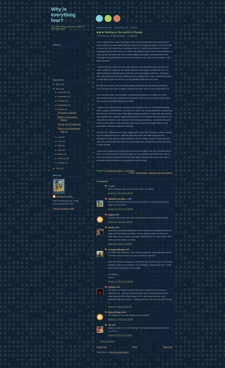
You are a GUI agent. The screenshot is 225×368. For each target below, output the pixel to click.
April (60, 150)
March (61, 154)
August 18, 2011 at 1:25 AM (120, 222)
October (61, 101)
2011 (58, 89)
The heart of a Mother (67, 113)
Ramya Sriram (114, 312)
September (63, 105)
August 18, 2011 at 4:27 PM (120, 307)
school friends (142, 173)
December (63, 92)
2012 (58, 84)
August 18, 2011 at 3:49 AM (120, 244)
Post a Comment (107, 341)
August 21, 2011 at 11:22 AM (120, 319)
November (63, 96)
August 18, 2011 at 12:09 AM (120, 209)
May (60, 145)
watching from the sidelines (160, 173)
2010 (58, 168)
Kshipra (111, 287)
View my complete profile (63, 208)
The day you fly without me (69, 124)
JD (109, 325)
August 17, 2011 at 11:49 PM (120, 193)
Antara (111, 214)
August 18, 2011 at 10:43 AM (120, 281)
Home (134, 347)
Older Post (167, 347)
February (62, 158)
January (61, 163)
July (60, 137)
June (60, 141)
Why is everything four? (63, 14)
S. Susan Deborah (116, 249)
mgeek (111, 227)
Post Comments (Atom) (119, 352)
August (61, 109)
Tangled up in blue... (117, 199)
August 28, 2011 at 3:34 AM (120, 335)
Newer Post (102, 347)
